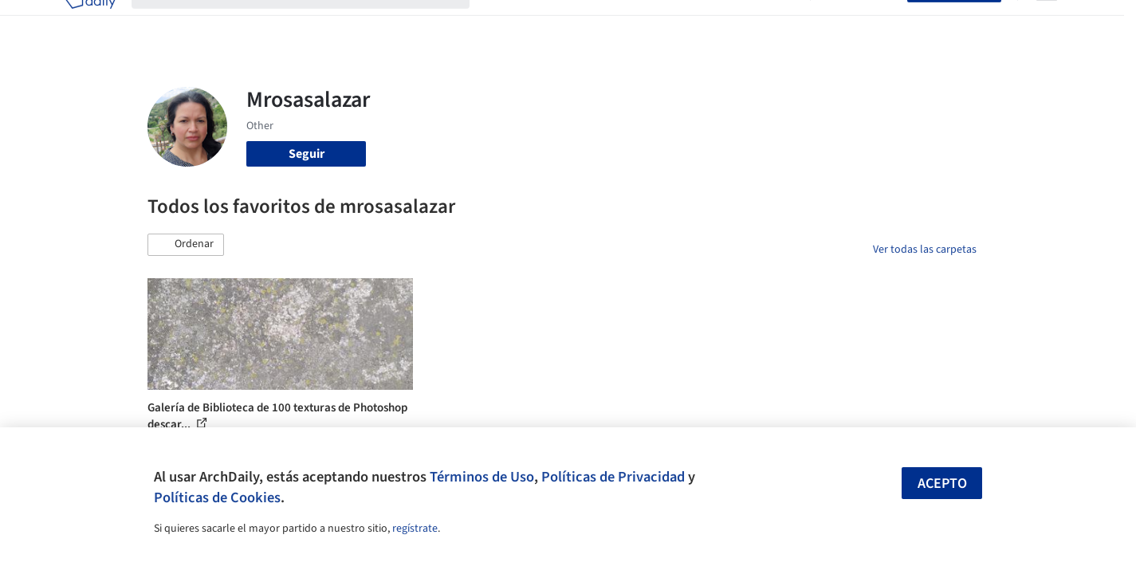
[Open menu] (1046, 22)
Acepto (942, 483)
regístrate (415, 529)
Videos (775, 22)
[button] (185, 245)
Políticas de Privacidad (613, 476)
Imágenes (557, 22)
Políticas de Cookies (217, 497)
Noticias (722, 22)
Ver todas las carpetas (925, 249)
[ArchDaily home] (90, 22)
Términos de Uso (482, 476)
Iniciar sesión (862, 22)
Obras (501, 22)
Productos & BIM (641, 22)
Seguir (306, 154)
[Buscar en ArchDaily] (313, 22)
